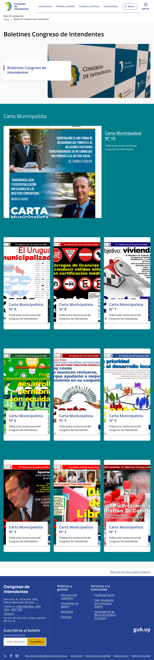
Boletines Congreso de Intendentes (26, 70)
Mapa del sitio (76, 655)
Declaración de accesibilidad (98, 655)
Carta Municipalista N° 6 (26, 418)
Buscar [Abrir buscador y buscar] (129, 7)
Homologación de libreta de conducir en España (105, 615)
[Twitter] (5, 655)
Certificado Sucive (104, 595)
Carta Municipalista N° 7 (126, 306)
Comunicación (110, 6)
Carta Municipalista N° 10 (123, 135)
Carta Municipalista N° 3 (26, 529)
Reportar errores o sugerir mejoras (130, 572)
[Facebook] (11, 655)
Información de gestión (69, 605)
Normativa (67, 611)
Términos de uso (121, 655)
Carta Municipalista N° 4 (126, 418)
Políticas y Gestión (65, 6)
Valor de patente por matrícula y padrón (103, 603)
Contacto (9, 613)
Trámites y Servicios (89, 6)
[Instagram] (16, 655)
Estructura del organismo (69, 596)
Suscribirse (36, 641)
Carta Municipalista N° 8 (76, 306)
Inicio (6, 19)
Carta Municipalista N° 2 (76, 529)
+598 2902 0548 (25, 606)
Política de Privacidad (140, 655)
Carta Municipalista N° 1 (126, 529)
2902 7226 (16, 609)
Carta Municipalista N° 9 (26, 306)
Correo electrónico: (15, 635)
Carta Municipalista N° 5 (76, 418)
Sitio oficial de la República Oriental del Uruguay (46, 655)
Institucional (45, 6)
